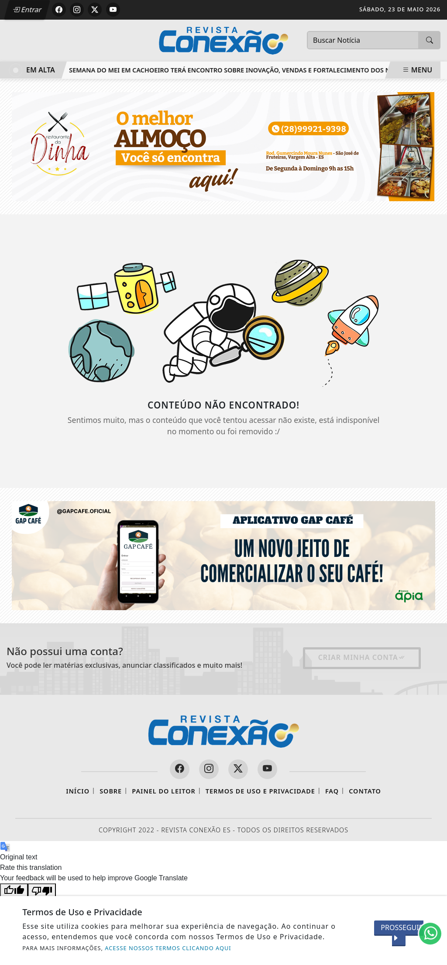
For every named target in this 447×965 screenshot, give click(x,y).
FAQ (332, 791)
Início (77, 791)
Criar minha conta (362, 657)
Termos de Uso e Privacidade (260, 791)
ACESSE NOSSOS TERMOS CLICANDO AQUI (168, 948)
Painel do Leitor (163, 791)
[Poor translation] (42, 890)
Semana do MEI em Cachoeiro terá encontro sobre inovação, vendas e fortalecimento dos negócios (248, 70)
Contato (365, 791)
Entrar (27, 9)
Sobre (111, 791)
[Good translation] (14, 890)
